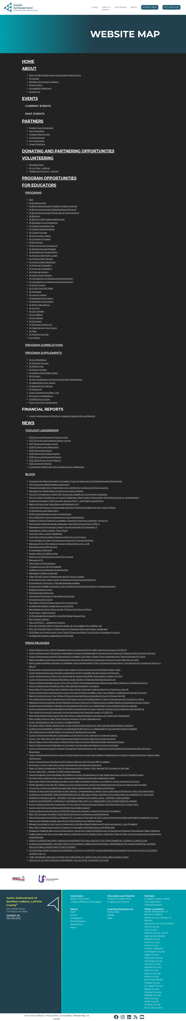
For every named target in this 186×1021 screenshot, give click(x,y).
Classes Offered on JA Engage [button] (85, 902)
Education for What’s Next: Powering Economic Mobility (56, 491)
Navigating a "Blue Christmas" (43, 573)
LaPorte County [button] (152, 964)
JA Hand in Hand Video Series (43, 373)
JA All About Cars (37, 203)
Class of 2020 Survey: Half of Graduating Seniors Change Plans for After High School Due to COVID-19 (78, 650)
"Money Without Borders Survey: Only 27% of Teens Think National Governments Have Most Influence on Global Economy (88, 683)
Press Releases (37, 642)
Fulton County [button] (152, 942)
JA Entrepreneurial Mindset (42, 249)
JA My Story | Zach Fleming (42, 613)
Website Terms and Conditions (44, 82)
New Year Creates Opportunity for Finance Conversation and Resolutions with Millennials (72, 827)
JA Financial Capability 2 (40, 268)
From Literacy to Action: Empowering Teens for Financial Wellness (61, 540)
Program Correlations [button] (118, 902)
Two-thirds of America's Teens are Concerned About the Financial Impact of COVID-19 (71, 712)
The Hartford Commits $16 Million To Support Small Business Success (62, 732)
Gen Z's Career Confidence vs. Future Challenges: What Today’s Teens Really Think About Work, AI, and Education (84, 497)
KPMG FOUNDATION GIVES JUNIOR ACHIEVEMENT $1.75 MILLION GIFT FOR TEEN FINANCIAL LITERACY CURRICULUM (88, 840)
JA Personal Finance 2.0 (40, 324)
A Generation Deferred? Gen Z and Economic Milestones (56, 467)
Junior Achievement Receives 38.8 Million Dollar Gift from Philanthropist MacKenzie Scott (72, 679)
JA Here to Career (38, 369)
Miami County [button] (151, 970)
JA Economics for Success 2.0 (43, 245)
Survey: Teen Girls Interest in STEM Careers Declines (54, 771)
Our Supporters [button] (152, 902)
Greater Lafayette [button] (153, 948)
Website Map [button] (79, 1016)
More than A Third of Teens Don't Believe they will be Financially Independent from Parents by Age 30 (78, 689)
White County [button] (151, 1001)
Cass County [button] (150, 930)
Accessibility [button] (66, 1016)
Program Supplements (43, 352)
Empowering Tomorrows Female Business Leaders (54, 583)
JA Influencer (35, 389)
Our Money (34, 337)
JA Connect (34, 376)
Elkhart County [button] (152, 939)
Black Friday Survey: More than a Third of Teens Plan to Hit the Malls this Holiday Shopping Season (76, 742)
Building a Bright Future (40, 590)
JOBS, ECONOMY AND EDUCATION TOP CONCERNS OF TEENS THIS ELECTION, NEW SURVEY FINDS (79, 857)
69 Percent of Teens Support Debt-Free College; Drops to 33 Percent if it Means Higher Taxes (74, 670)
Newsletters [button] (76, 924)
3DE (31, 199)
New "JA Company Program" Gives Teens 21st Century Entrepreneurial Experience (69, 814)
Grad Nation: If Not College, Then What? (48, 530)
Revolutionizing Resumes (41, 593)
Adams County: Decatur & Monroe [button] (157, 919)
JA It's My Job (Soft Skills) (41, 288)
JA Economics (36, 242)
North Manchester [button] (153, 979)
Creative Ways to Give (39, 134)
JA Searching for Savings (41, 386)
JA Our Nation (36, 314)
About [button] (74, 909)
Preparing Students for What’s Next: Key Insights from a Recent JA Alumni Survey (69, 488)
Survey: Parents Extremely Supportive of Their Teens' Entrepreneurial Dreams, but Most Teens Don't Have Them (83, 804)
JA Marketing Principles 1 (41, 298)
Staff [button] (72, 912)
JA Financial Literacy (39, 272)
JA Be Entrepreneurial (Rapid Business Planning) (52, 209)
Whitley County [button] (152, 1004)
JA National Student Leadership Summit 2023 (51, 606)
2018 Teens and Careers (40, 450)
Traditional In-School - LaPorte (43, 171)
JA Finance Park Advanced (42, 262)
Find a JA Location (153, 1008)
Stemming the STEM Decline (43, 547)
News (134, 7)
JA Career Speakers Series (41, 229)
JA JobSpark (35, 291)
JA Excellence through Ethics (43, 252)
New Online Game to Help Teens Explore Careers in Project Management (65, 719)
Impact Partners (37, 144)
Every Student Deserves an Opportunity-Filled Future (55, 75)
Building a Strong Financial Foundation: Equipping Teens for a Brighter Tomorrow (68, 520)
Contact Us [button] (13, 915)
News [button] (73, 927)
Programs (121, 7)
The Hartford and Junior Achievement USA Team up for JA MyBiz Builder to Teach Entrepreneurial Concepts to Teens (86, 699)
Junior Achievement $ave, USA (44, 392)
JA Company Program (40, 239)
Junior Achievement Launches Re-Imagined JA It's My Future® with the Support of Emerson (74, 673)
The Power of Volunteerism (42, 563)
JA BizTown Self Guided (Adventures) (47, 219)
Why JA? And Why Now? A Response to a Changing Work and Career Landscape (68, 629)
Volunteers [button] (76, 896)
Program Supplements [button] (119, 899)
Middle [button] (110, 915)
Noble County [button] (151, 976)
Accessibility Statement (40, 88)
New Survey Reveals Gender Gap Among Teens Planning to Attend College (65, 821)
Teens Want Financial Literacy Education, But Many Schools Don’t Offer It (64, 524)
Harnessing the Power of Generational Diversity (52, 596)
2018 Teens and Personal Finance (45, 457)
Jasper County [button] (151, 955)
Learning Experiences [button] (120, 909)
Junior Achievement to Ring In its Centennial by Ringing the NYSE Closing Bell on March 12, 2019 (75, 676)
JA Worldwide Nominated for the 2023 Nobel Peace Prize (57, 616)
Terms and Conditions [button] (34, 1016)
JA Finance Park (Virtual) (41, 259)
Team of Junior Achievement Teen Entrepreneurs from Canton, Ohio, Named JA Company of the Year (79, 768)
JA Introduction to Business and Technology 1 (51, 278)
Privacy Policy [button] (52, 1016)
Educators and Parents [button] (121, 896)
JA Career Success (38, 232)
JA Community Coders (40, 236)
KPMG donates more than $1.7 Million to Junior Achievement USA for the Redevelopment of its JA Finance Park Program (88, 785)
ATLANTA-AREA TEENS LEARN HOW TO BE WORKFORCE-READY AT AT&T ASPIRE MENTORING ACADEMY (81, 725)
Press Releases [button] (77, 921)
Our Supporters (36, 131)
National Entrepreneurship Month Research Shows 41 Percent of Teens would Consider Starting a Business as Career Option (89, 702)
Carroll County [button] (151, 927)
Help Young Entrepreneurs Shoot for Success (51, 557)
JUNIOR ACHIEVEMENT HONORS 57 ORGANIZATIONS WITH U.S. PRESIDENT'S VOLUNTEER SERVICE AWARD (83, 801)
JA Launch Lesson (38, 295)
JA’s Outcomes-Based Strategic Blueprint (49, 484)
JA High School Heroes (40, 275)
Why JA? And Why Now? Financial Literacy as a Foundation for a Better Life (65, 626)
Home (95, 7)
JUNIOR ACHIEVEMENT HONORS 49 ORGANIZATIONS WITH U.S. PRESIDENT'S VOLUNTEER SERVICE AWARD (83, 706)
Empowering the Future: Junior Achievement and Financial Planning (62, 580)
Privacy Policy (35, 85)
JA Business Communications (43, 222)
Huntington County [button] (154, 951)
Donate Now (150, 7)
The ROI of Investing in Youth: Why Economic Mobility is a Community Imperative (68, 494)
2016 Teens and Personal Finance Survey (48, 437)
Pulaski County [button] (152, 983)
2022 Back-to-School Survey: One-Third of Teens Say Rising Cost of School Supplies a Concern (74, 632)
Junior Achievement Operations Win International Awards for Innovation (64, 686)
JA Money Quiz (36, 366)
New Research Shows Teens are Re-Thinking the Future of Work (60, 609)
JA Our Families (36, 311)
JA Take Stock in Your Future (43, 328)
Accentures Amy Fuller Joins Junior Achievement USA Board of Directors (65, 765)
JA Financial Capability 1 (40, 265)
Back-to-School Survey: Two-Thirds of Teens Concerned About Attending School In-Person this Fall (77, 696)
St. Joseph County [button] (153, 986)
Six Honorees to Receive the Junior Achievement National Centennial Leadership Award (72, 778)
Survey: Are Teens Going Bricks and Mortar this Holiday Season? (59, 808)
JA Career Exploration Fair (41, 226)
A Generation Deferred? (40, 550)
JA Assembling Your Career (42, 383)
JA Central (34, 78)
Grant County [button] (151, 945)
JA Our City (34, 308)
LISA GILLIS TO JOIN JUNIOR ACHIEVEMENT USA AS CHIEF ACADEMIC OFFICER (69, 860)
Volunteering (37, 158)
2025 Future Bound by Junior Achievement (50, 514)
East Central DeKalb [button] (154, 936)
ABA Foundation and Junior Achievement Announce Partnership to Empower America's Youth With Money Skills (84, 660)
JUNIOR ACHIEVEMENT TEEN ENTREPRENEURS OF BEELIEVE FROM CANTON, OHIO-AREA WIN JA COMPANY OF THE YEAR (91, 794)
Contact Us (34, 91)
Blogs (30, 474)
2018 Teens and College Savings (44, 454)
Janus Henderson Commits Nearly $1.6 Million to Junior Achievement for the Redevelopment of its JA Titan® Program (86, 775)
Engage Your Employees (41, 128)
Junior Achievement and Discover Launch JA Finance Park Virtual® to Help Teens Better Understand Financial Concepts (88, 693)
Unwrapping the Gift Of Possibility (45, 567)
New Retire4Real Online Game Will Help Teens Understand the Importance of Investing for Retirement (79, 716)
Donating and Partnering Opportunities (68, 151)
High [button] (109, 918)
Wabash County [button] (152, 995)
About (105, 7)
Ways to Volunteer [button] (79, 899)
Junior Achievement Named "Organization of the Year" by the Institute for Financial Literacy (73, 735)
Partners (32, 121)
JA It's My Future (37, 285)
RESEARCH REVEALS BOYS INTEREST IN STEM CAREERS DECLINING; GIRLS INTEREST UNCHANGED (79, 798)
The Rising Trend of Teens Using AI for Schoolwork (53, 603)
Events (30, 98)
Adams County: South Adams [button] (159, 923)
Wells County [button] (151, 998)
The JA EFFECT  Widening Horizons (47, 622)
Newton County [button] (152, 973)
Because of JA (36, 560)
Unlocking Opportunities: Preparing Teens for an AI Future (57, 537)
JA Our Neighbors (37, 360)
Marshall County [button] (152, 967)
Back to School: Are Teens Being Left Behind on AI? (54, 504)
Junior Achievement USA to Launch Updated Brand (54, 722)
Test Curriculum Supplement (43, 402)
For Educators (39, 185)
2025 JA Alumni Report (40, 463)
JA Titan (33, 331)
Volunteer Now (36, 165)
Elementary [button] (113, 912)
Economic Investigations (41, 396)
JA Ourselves (35, 321)
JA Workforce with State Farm (43, 511)
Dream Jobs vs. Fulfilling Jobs (43, 553)
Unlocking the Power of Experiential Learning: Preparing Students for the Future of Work (72, 507)
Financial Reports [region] (153, 905)
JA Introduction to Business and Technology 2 (51, 282)
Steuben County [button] (153, 992)
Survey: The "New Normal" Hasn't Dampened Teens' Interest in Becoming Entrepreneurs (72, 739)
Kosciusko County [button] (153, 958)
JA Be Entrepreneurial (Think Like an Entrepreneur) (54, 213)
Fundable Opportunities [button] (156, 899)
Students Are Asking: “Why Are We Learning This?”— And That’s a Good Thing (66, 501)
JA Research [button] (76, 918)
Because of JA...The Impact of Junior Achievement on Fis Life (59, 544)
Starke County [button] (151, 989)
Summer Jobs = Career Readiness (45, 534)
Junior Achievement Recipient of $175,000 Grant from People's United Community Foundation (75, 811)
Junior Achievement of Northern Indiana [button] (156, 913)
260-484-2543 (13, 918)
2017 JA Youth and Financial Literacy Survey (50, 440)
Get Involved (171, 7)
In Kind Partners (37, 137)
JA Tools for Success (38, 334)
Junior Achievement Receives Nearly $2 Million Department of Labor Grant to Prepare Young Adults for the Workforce (86, 709)
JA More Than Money (39, 305)
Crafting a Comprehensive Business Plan (48, 570)
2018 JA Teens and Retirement (44, 447)
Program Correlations (44, 344)
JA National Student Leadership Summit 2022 (51, 636)
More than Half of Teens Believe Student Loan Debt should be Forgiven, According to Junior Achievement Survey (84, 781)
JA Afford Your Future (39, 399)
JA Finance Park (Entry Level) (43, 255)
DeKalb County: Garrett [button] (156, 933)
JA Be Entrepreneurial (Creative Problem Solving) (53, 206)
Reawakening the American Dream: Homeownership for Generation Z (63, 527)
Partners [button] (149, 896)
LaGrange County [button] (153, 961)
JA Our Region (36, 318)
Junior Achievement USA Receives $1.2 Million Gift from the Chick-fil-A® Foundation (69, 762)
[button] (110, 7)
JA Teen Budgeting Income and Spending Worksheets (55, 379)
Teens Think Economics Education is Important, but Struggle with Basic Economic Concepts (73, 745)
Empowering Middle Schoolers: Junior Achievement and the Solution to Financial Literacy (72, 586)
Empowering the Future (41, 599)
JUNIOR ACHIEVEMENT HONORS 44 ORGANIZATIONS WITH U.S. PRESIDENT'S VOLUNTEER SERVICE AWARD (83, 729)
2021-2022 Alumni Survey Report (45, 460)
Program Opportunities (49, 178)
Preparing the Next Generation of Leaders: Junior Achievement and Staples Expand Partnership (75, 481)
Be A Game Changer (39, 619)
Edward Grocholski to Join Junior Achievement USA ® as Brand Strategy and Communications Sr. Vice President (83, 824)
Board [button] (73, 915)
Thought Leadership (42, 430)
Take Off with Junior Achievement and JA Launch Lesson (56, 576)
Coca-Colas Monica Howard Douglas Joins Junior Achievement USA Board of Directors (71, 788)
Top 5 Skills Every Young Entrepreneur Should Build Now (56, 517)
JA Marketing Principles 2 (41, 301)
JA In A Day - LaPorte (39, 168)
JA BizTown (34, 216)
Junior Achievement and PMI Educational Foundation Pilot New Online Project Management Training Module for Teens (87, 656)
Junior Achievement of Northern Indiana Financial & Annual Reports (62, 416)
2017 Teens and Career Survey (43, 444)
